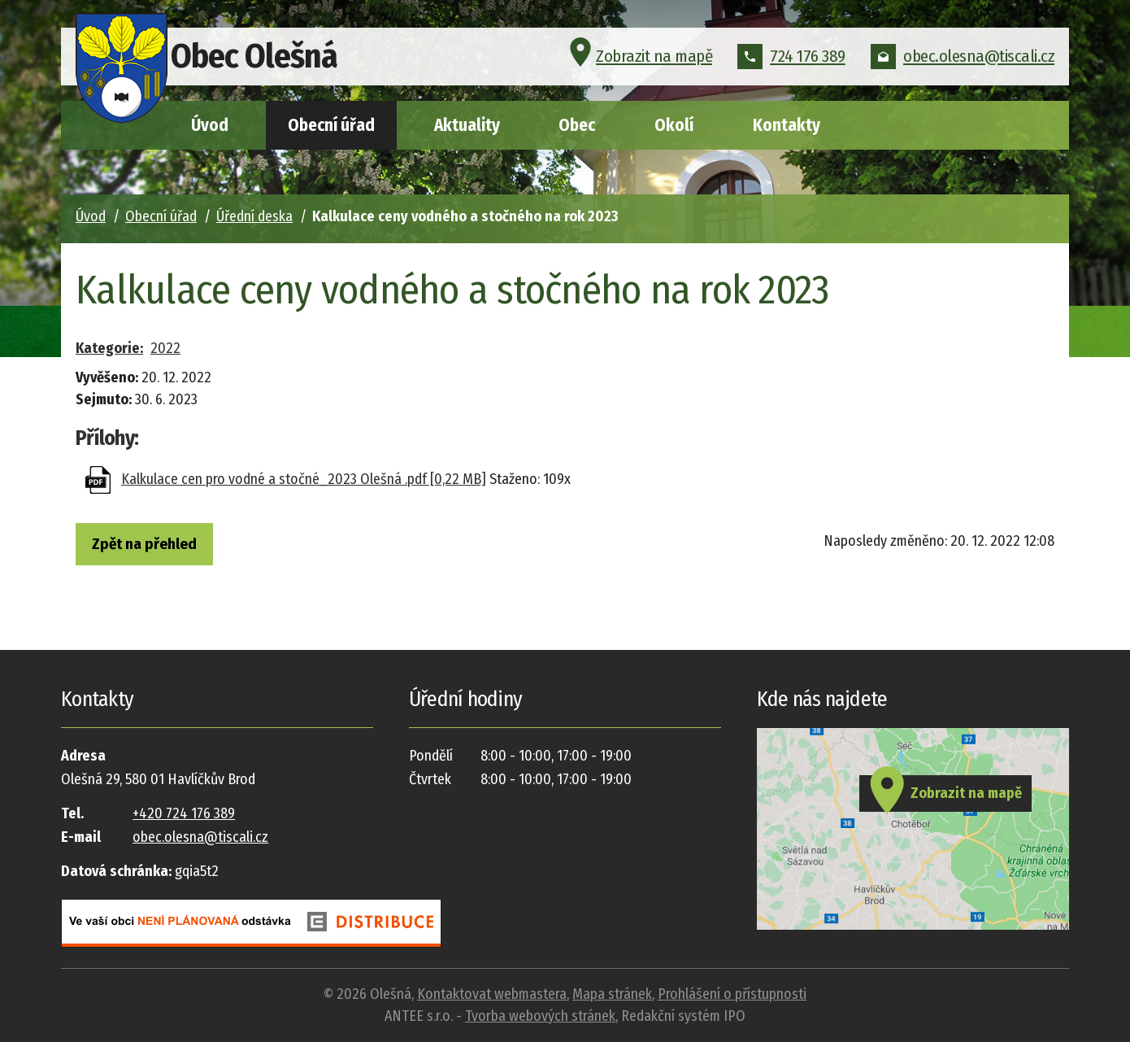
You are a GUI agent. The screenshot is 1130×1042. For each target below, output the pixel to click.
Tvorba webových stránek (540, 1016)
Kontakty (786, 125)
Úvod (209, 125)
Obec (576, 125)
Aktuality (467, 125)
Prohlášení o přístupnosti (732, 994)
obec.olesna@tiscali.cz (962, 60)
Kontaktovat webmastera (492, 994)
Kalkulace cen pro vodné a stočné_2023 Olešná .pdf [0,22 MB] (303, 479)
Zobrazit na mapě (638, 60)
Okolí (673, 125)
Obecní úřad (331, 125)
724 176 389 (791, 60)
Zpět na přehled (156, 546)
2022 (165, 348)
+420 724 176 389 (184, 813)
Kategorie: (109, 348)
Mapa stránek (612, 994)
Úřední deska (254, 216)
